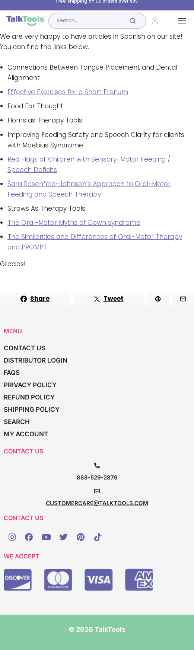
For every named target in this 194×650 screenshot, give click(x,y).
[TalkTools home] (25, 21)
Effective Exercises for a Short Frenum (67, 91)
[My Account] (155, 21)
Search (17, 422)
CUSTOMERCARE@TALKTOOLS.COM (97, 503)
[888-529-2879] (97, 465)
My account (26, 434)
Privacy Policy (30, 385)
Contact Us (24, 348)
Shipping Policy (32, 409)
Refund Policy (29, 397)
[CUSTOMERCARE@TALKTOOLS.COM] (97, 491)
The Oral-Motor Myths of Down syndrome (73, 222)
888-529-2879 (97, 477)
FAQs (12, 372)
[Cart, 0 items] (172, 21)
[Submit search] (132, 21)
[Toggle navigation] (182, 20)
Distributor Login (35, 360)
